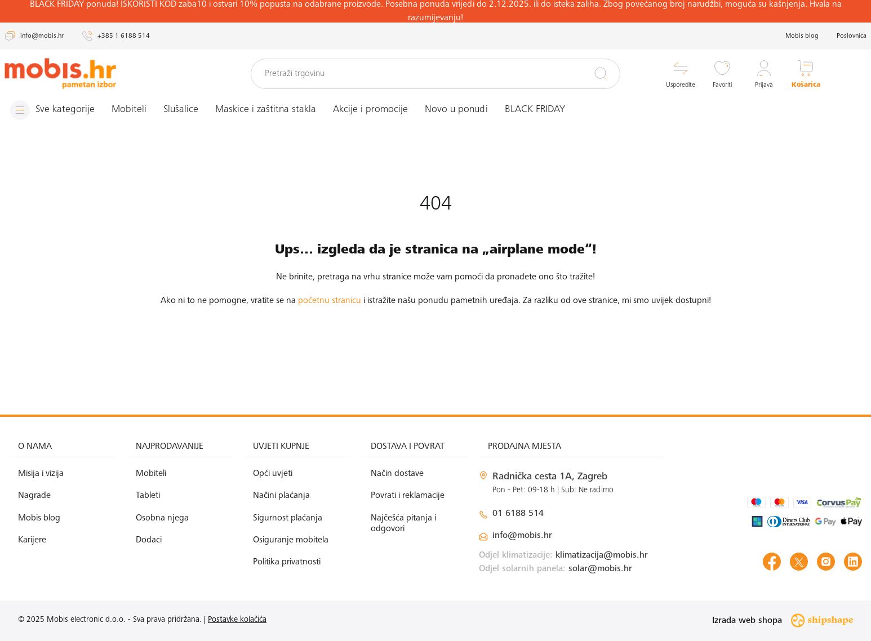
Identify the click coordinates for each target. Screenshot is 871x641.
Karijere (32, 540)
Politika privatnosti (287, 562)
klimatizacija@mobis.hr (602, 555)
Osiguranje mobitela (290, 540)
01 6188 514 (518, 513)
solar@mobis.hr (600, 568)
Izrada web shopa (782, 620)
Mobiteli (129, 110)
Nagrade (34, 495)
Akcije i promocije (370, 110)
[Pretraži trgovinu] (435, 74)
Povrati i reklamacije (408, 495)
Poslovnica (851, 36)
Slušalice (180, 110)
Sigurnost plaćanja (287, 518)
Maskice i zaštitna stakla (265, 110)
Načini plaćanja (281, 495)
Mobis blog (802, 36)
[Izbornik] (52, 110)
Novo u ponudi (456, 110)
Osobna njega (162, 518)
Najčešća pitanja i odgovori (403, 523)
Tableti (148, 495)
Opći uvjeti (272, 473)
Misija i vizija (41, 473)
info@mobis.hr (522, 535)
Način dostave (397, 473)
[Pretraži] (600, 73)
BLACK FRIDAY (535, 110)
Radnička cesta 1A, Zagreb (549, 477)
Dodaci (149, 540)
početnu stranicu (329, 300)
